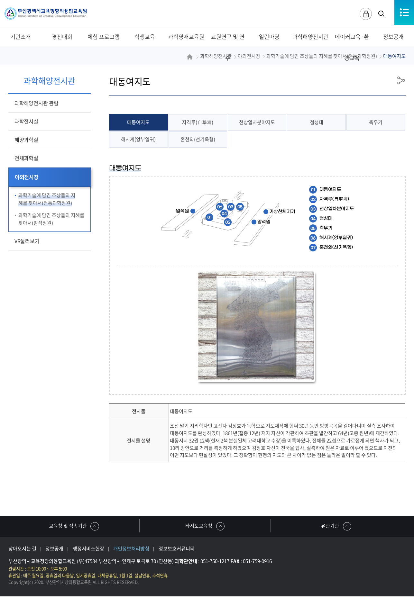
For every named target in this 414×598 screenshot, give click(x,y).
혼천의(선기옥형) (197, 139)
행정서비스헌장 (88, 550)
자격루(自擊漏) (198, 122)
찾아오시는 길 (22, 550)
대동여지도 (138, 122)
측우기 (375, 122)
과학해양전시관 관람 (36, 103)
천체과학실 (26, 158)
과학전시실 (26, 121)
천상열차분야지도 (257, 122)
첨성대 (316, 122)
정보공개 (54, 550)
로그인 (364, 14)
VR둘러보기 (27, 241)
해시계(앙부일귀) (138, 139)
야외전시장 (27, 177)
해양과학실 (26, 139)
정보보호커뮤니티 (177, 550)
